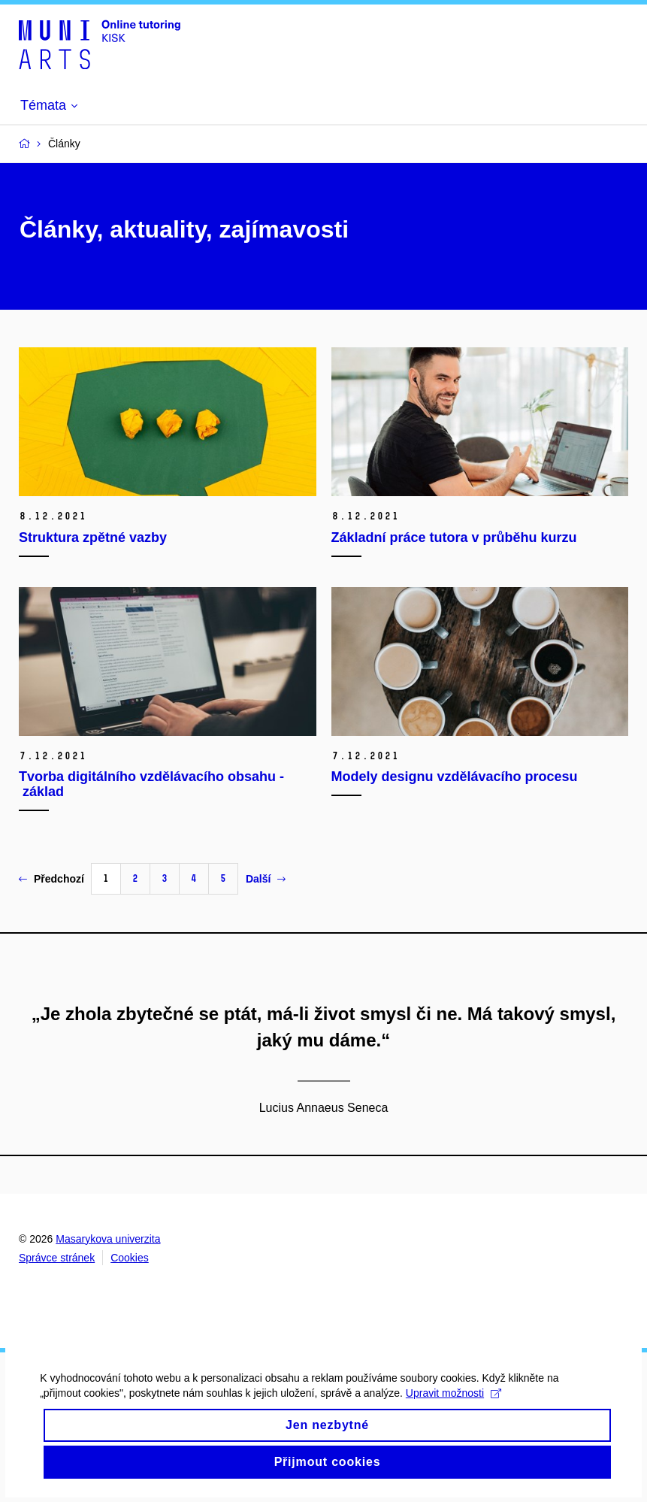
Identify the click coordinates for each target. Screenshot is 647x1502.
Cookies (129, 1258)
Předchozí (51, 879)
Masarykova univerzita (108, 1239)
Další (266, 879)
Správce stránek (57, 1258)
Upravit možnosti (458, 1409)
